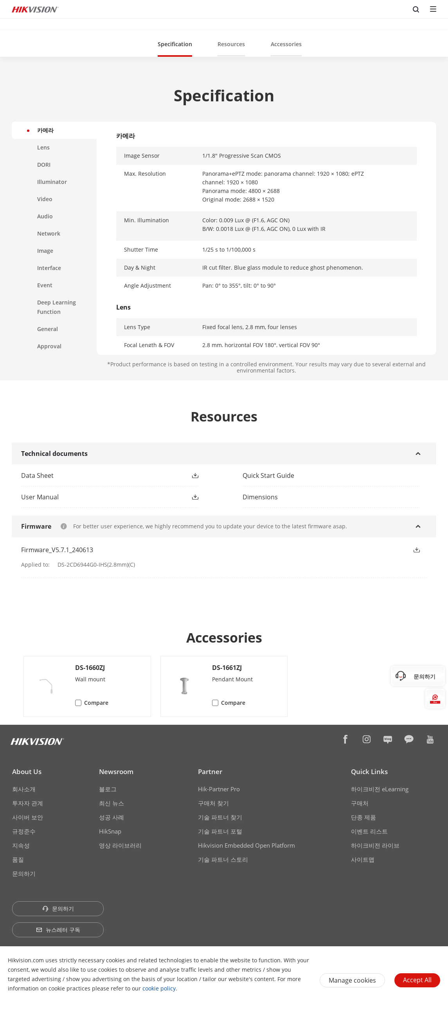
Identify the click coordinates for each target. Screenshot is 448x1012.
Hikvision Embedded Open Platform (246, 845)
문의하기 (24, 873)
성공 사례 (111, 817)
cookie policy (159, 988)
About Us (26, 771)
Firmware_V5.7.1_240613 (57, 550)
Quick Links (369, 771)
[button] (175, 44)
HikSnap (110, 831)
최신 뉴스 (111, 803)
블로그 (108, 789)
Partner (210, 771)
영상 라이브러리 (120, 845)
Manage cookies (352, 980)
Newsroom (116, 771)
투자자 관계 (27, 803)
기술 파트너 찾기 (220, 817)
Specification (175, 44)
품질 (18, 859)
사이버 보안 (27, 817)
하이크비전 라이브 (375, 845)
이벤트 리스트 (369, 831)
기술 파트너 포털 (220, 831)
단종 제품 (363, 817)
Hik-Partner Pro (219, 789)
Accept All (417, 980)
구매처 (360, 803)
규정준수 (24, 831)
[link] (97, 475)
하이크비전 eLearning (379, 789)
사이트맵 (362, 859)
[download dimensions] (334, 497)
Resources (231, 44)
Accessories (286, 44)
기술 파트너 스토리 (223, 859)
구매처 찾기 (213, 803)
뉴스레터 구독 (58, 929)
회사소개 (24, 789)
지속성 (21, 845)
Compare (96, 702)
